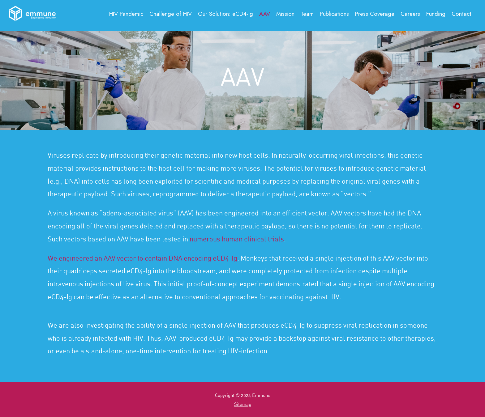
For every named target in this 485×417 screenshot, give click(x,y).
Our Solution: (225, 14)
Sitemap (242, 404)
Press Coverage (374, 14)
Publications (334, 14)
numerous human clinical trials (237, 239)
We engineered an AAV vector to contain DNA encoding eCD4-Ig (142, 258)
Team (307, 14)
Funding (435, 14)
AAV (264, 14)
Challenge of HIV (170, 14)
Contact (461, 14)
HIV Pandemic (126, 14)
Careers (410, 14)
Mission (285, 14)
